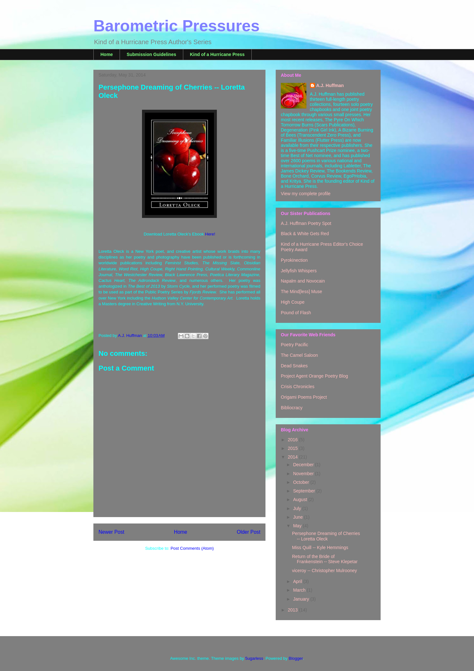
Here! (210, 234)
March (300, 590)
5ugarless (254, 658)
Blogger (296, 658)
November (304, 473)
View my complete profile (305, 193)
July (297, 508)
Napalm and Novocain (303, 281)
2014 (293, 456)
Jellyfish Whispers (299, 270)
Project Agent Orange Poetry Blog (314, 376)
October (301, 482)
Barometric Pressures (176, 26)
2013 (293, 609)
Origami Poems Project (304, 397)
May (298, 525)
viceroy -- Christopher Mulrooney (324, 570)
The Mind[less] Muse (301, 291)
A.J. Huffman (330, 85)
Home (106, 54)
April (298, 581)
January (301, 599)
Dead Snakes (294, 365)
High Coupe (292, 302)
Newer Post (111, 532)
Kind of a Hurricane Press (217, 54)
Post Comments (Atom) (192, 548)
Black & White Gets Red (305, 233)
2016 (293, 439)
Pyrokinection (294, 260)
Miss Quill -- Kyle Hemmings (320, 547)
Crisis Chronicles (297, 386)
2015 (293, 448)
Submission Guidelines (151, 54)
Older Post (248, 532)
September (304, 490)
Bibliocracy (292, 407)
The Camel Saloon (299, 355)
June (298, 517)
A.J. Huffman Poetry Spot (306, 223)
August (300, 499)
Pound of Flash (296, 312)
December (304, 464)
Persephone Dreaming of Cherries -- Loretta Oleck (326, 536)
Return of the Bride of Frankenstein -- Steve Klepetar (325, 559)
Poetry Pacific (294, 344)
